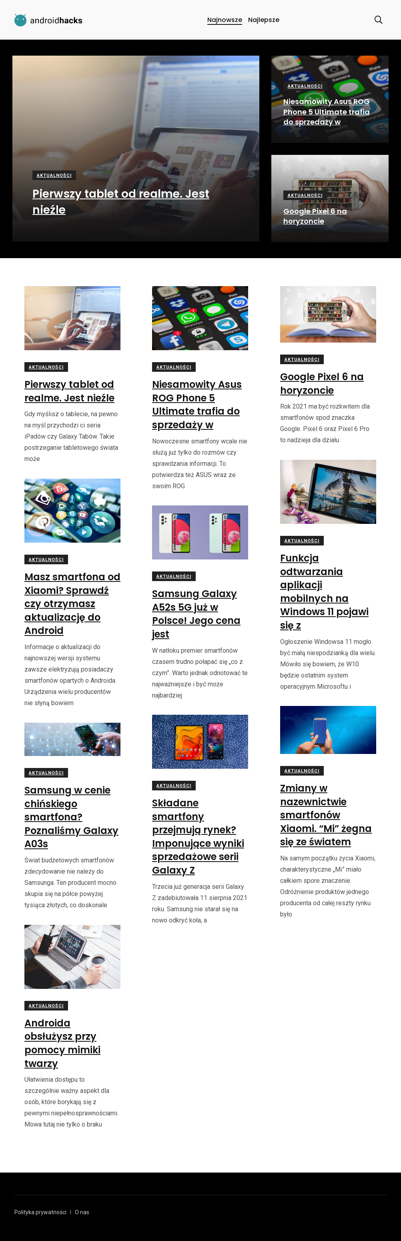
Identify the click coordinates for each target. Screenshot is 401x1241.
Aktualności (54, 175)
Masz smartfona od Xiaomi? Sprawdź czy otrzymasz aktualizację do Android (72, 603)
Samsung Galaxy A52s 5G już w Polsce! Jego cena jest (196, 614)
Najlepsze (263, 19)
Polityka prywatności (40, 1212)
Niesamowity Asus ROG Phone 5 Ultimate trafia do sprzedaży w (326, 112)
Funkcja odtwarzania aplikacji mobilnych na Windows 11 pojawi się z (324, 591)
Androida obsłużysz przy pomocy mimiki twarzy (62, 1043)
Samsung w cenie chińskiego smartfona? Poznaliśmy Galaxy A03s (71, 817)
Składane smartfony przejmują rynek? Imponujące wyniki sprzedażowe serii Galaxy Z (198, 836)
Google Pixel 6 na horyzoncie (315, 216)
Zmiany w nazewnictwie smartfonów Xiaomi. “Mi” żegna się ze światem (326, 815)
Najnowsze (224, 19)
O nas (82, 1212)
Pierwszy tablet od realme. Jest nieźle (69, 391)
